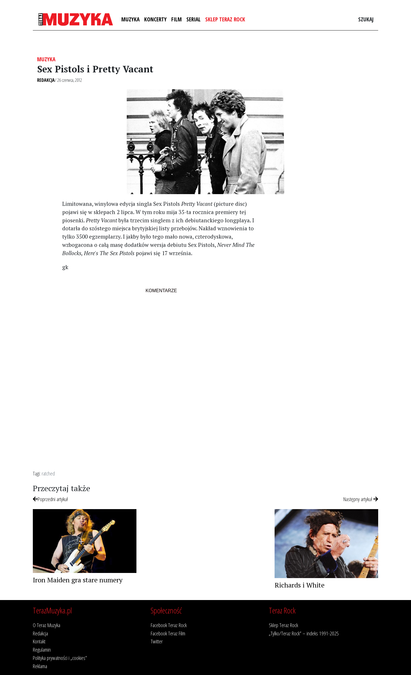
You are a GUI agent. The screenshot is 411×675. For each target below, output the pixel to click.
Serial (193, 19)
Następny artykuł (360, 499)
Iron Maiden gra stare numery (77, 579)
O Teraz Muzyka (46, 625)
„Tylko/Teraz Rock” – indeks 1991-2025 (304, 633)
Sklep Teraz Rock (225, 19)
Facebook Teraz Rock (169, 625)
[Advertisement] (323, 293)
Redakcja (46, 80)
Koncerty (155, 19)
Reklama (40, 666)
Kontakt (39, 641)
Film (176, 19)
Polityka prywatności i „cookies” (60, 658)
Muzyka (130, 19)
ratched (48, 473)
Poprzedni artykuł (50, 499)
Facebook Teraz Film (168, 633)
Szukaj (366, 19)
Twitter (157, 641)
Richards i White (300, 584)
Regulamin (42, 649)
